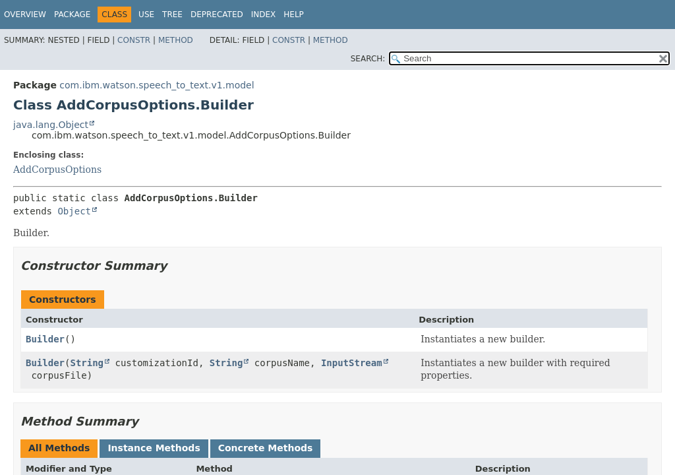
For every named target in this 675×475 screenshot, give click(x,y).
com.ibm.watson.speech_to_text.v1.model (156, 85)
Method (175, 40)
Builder (45, 339)
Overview (25, 14)
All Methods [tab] (59, 448)
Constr (133, 40)
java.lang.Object (50, 124)
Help (293, 14)
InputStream (351, 363)
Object (74, 211)
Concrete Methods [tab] (265, 448)
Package (72, 14)
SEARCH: (368, 58)
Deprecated (217, 14)
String (86, 363)
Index (263, 14)
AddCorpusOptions (57, 169)
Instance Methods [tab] (153, 448)
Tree (172, 14)
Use (146, 14)
